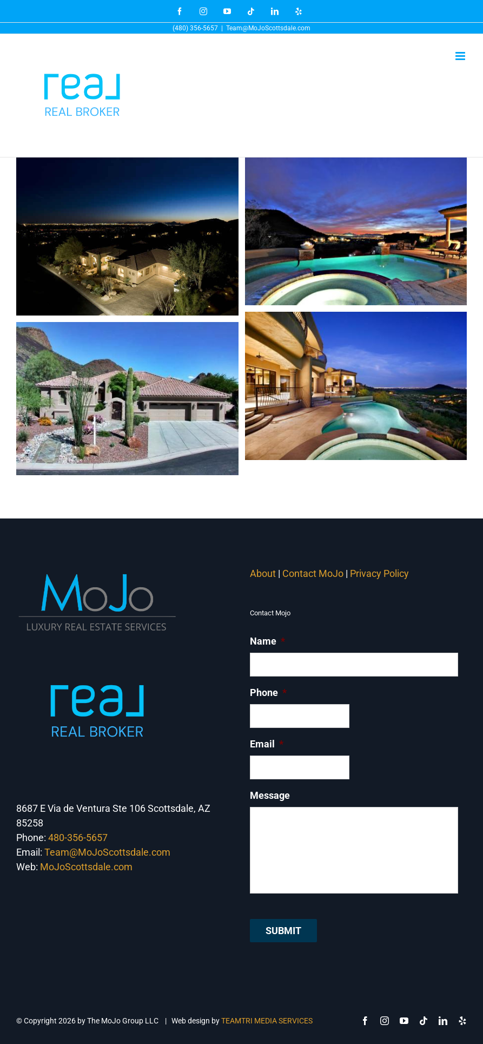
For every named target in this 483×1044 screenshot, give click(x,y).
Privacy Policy (380, 573)
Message (270, 795)
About (263, 573)
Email (266, 744)
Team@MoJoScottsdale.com (268, 28)
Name (267, 641)
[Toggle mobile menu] (461, 56)
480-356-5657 (78, 837)
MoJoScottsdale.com (86, 866)
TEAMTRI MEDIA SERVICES (267, 1020)
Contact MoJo (312, 573)
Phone (268, 692)
